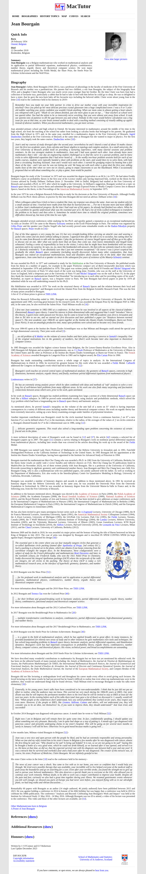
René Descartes (81, 553)
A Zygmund (86, 512)
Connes (83, 702)
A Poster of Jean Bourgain (23, 808)
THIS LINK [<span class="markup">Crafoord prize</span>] (82, 607)
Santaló (112, 336)
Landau (103, 519)
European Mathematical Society (93, 669)
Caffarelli (130, 363)
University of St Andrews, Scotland (96, 859)
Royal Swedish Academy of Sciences (79, 496)
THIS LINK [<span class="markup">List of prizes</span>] (50, 294)
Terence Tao (36, 593)
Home (15, 16)
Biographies (30, 16)
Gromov (66, 702)
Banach (14, 186)
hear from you (101, 870)
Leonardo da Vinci (111, 525)
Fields (115, 363)
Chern (28, 527)
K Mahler (39, 336)
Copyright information (23, 858)
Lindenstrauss (17, 379)
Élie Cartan (102, 355)
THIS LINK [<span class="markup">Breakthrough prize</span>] (101, 626)
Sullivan (75, 702)
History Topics (49, 16)
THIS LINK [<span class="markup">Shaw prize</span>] (78, 588)
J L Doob (78, 350)
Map (64, 16)
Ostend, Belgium (18, 44)
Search (85, 16)
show (32, 817)
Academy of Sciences (89, 494)
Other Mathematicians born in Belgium (29, 806)
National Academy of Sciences (120, 496)
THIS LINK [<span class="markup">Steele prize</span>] (103, 653)
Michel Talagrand (122, 268)
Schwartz (61, 223)
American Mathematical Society (75, 189)
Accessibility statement (23, 861)
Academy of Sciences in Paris (24, 671)
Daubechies (58, 139)
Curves (73, 16)
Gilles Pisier (16, 226)
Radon (114, 226)
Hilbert (25, 398)
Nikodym (122, 226)
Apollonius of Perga (72, 545)
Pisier (31, 228)
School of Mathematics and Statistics (95, 857)
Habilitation (77, 263)
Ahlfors (60, 525)
